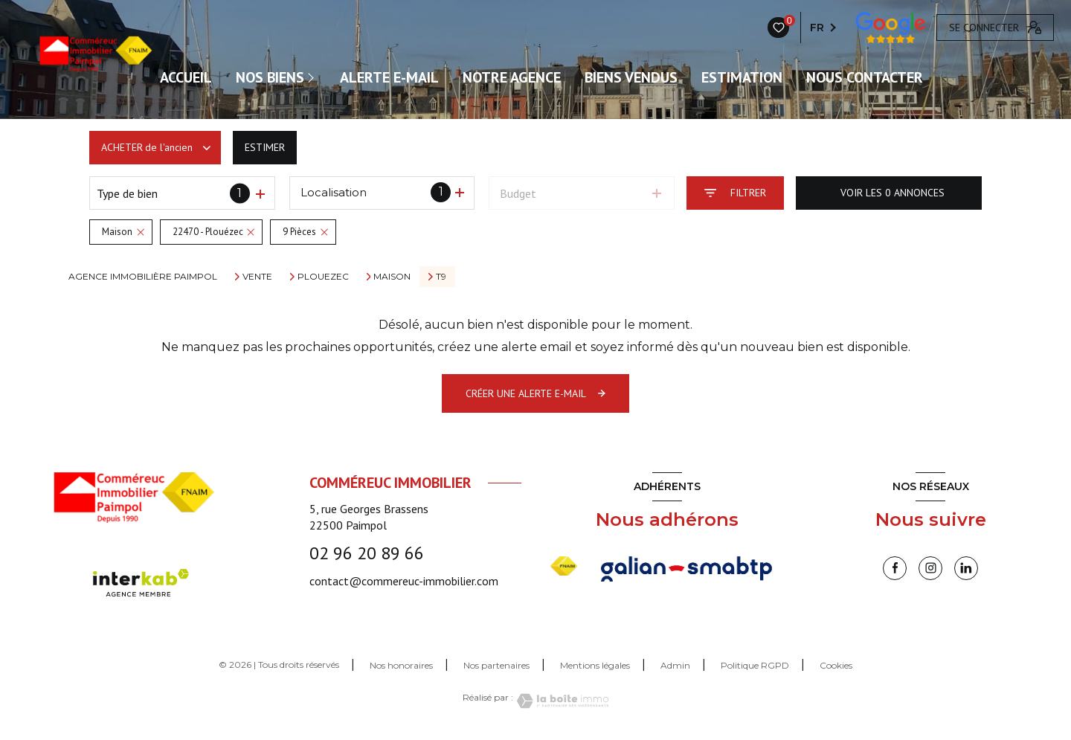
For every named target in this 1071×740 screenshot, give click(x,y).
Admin (675, 665)
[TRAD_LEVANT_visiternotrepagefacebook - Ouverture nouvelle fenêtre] (895, 568)
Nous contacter (864, 77)
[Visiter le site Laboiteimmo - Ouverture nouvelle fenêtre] (560, 701)
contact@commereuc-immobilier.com (403, 580)
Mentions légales (595, 665)
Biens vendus (631, 77)
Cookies (836, 665)
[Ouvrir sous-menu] (313, 77)
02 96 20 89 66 (366, 552)
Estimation (741, 77)
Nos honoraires (401, 665)
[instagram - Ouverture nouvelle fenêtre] (930, 568)
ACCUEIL (186, 77)
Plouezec (323, 276)
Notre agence (512, 77)
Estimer (265, 147)
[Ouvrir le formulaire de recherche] (735, 193)
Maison (392, 276)
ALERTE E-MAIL (389, 77)
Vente (257, 276)
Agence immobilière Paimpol (142, 276)
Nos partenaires (496, 665)
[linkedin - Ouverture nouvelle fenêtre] (966, 568)
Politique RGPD (755, 665)
